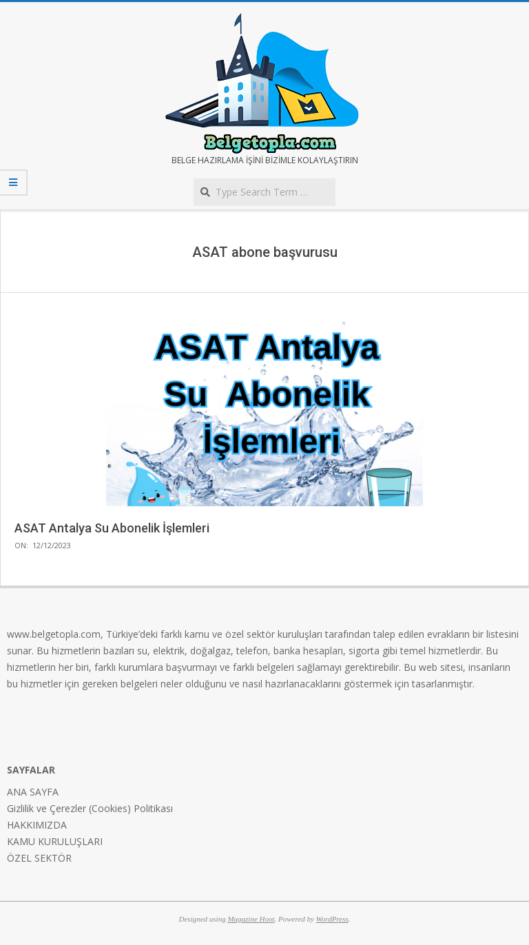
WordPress (332, 919)
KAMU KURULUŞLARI (55, 841)
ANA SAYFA (33, 791)
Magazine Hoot (250, 919)
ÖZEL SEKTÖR (39, 857)
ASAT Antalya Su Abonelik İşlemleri (111, 528)
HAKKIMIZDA (37, 824)
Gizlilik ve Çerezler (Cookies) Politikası (90, 808)
